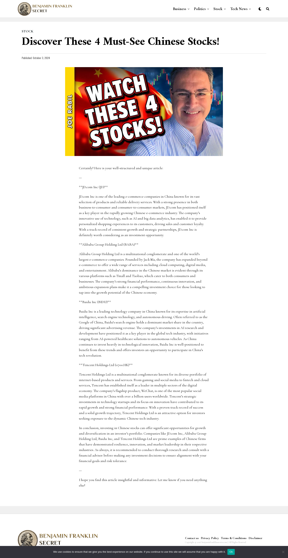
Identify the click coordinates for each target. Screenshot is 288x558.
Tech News (239, 9)
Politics (200, 9)
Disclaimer (255, 538)
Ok (231, 551)
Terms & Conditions (234, 538)
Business (179, 9)
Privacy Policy (210, 538)
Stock (218, 9)
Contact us (192, 538)
